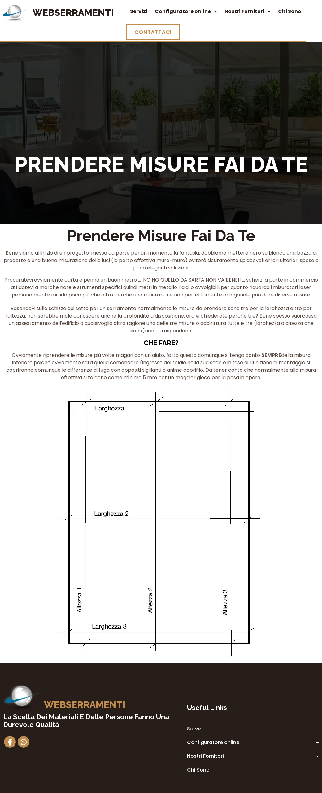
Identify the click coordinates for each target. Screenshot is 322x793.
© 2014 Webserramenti (161, 787)
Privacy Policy (198, 736)
